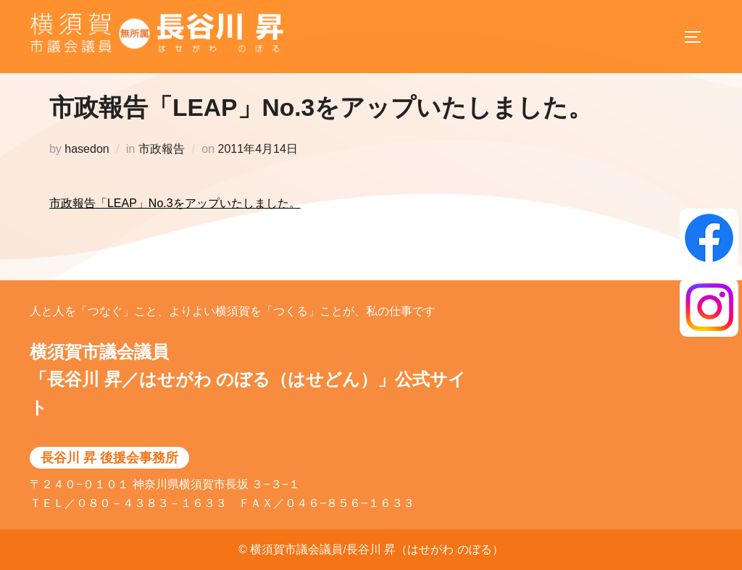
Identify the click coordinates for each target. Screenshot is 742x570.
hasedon (86, 164)
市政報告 (161, 164)
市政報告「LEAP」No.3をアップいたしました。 (175, 218)
